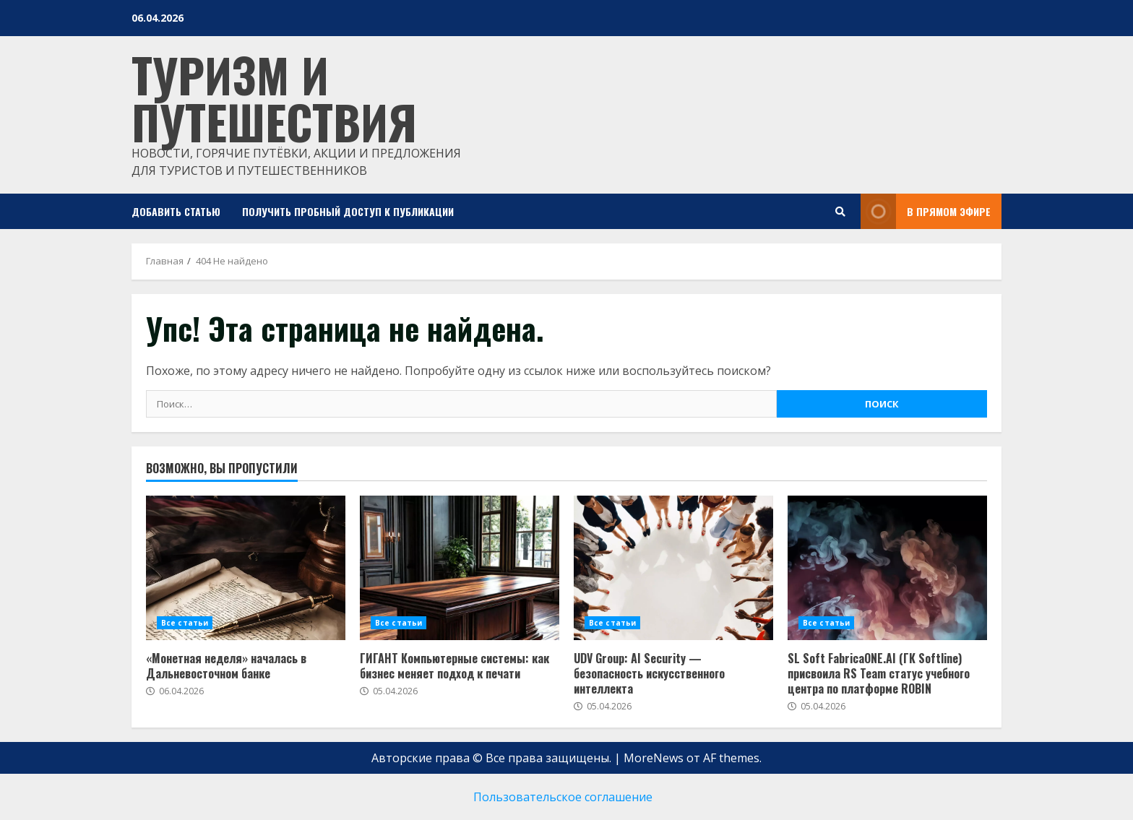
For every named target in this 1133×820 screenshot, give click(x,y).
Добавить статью (176, 211)
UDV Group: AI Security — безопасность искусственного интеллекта (649, 673)
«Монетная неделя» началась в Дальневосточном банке (226, 665)
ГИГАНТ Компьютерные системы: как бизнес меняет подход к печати (454, 665)
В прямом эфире (926, 211)
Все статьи (184, 623)
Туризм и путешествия (274, 97)
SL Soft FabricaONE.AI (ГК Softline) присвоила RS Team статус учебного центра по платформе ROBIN (879, 673)
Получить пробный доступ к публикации (348, 211)
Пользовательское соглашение (562, 797)
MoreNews (654, 758)
